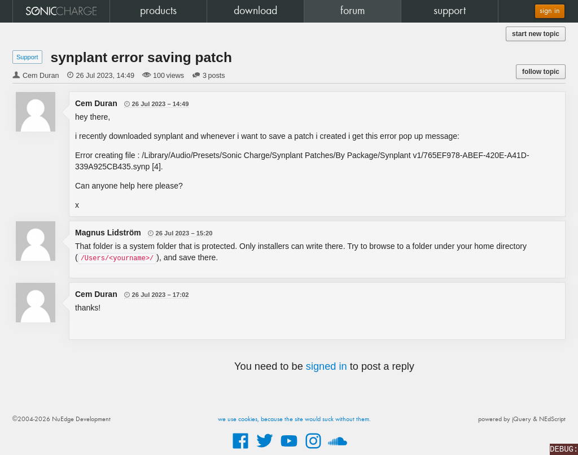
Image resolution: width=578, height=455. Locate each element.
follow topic (540, 72)
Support (27, 57)
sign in (550, 11)
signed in (326, 366)
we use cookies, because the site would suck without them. (294, 419)
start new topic (535, 34)
